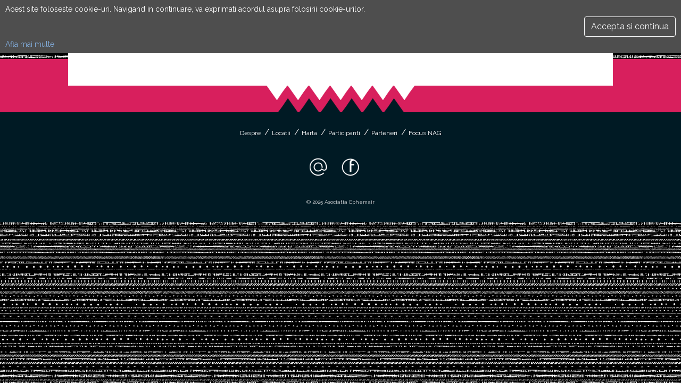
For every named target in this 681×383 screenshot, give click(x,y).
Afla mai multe (29, 44)
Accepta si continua (630, 26)
